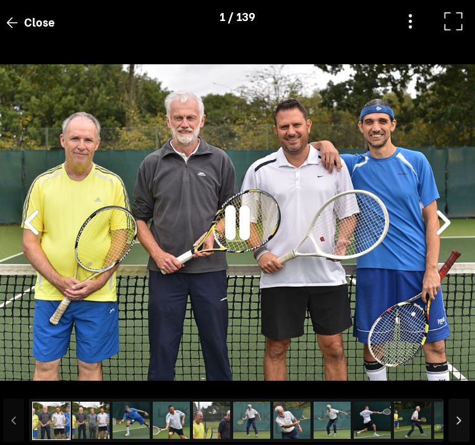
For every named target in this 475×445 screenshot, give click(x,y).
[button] (32, 381)
